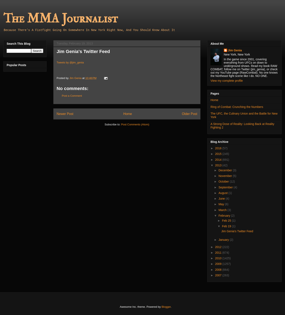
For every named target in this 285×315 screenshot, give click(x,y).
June (222, 198)
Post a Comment (72, 95)
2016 (218, 148)
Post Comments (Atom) (135, 124)
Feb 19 (227, 226)
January (224, 239)
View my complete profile (227, 80)
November (225, 176)
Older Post (189, 114)
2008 (218, 269)
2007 (218, 275)
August (223, 193)
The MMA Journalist (60, 18)
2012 (218, 247)
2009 (218, 264)
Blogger (166, 306)
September (225, 187)
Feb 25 (227, 220)
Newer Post (65, 114)
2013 (218, 165)
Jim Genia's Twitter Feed (237, 231)
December (225, 170)
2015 (218, 154)
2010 (218, 258)
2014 (218, 159)
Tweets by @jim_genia (70, 62)
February (224, 215)
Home (127, 114)
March (222, 210)
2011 (218, 252)
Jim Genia (235, 50)
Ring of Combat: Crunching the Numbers (237, 107)
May (221, 204)
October (224, 181)
